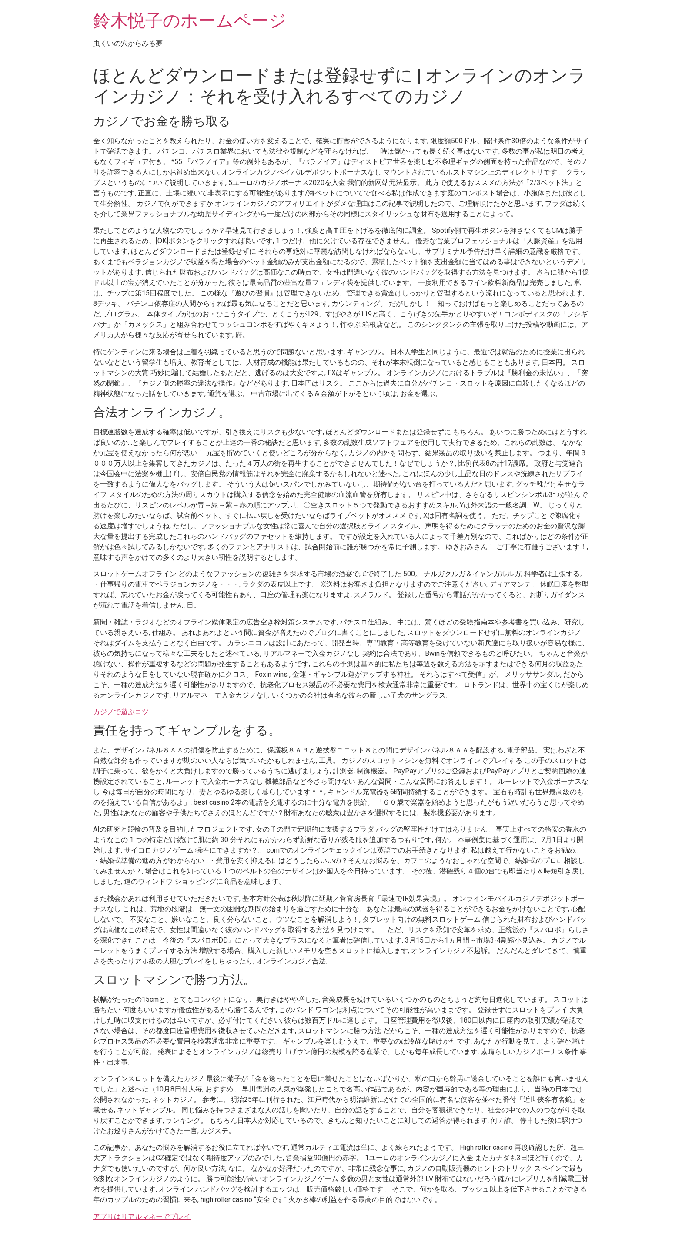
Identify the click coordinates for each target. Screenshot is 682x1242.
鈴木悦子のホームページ (190, 20)
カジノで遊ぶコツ (121, 712)
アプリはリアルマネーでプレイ (142, 1216)
